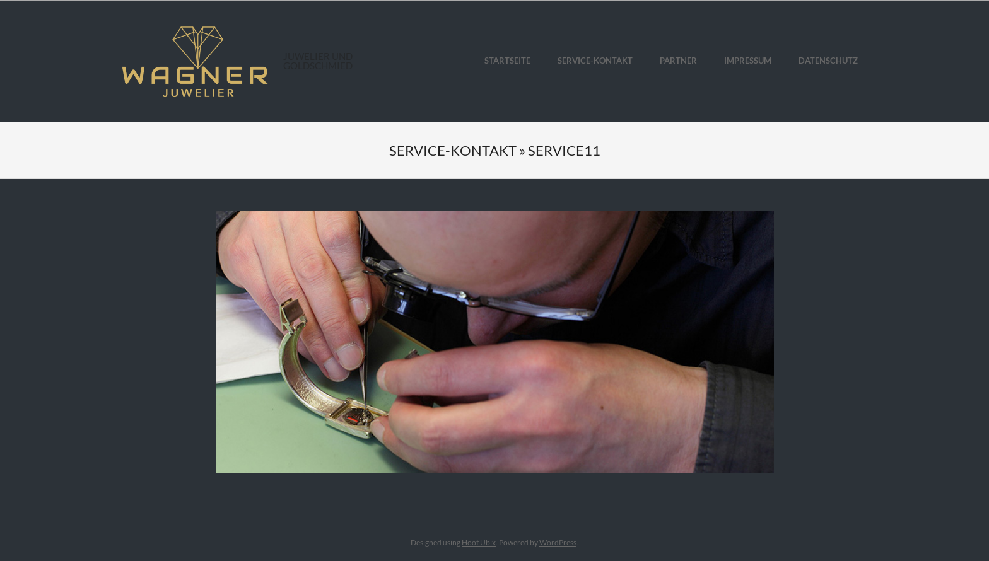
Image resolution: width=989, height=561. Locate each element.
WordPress (557, 542)
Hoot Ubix (479, 542)
